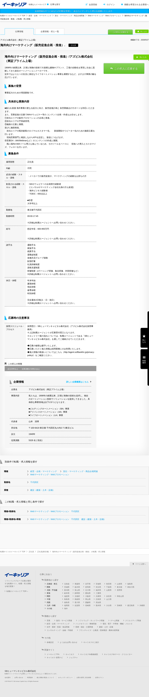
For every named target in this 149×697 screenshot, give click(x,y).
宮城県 (98, 584)
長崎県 (88, 605)
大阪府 (88, 596)
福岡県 (66, 605)
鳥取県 (66, 599)
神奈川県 (130, 587)
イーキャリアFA (53, 654)
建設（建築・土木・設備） (42, 490)
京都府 (77, 596)
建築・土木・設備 (106, 627)
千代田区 (34, 482)
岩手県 (88, 584)
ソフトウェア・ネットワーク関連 (91, 621)
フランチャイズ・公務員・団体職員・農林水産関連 (99, 630)
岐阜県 (66, 593)
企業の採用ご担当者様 (84, 677)
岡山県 (88, 599)
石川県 (88, 590)
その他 (49, 609)
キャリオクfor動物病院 (89, 654)
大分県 (108, 605)
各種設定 (50, 642)
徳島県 (66, 602)
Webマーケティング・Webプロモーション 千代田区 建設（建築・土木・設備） (68, 519)
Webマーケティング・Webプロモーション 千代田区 (54, 511)
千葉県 (108, 587)
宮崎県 (119, 605)
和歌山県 (120, 596)
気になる (143, 31)
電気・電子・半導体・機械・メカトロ (117, 624)
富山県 (77, 590)
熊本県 (98, 605)
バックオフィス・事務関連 (86, 624)
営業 (48, 621)
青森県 (77, 584)
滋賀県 (66, 596)
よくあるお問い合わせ (68, 642)
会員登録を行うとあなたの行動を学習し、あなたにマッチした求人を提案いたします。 (74, 11)
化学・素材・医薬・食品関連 (58, 627)
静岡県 (77, 593)
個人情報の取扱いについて (45, 677)
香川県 (77, 602)
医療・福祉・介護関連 (84, 627)
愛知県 (88, 593)
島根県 (77, 599)
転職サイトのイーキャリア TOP (12, 16)
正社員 (31, 552)
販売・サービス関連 (64, 621)
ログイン (111, 4)
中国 (48, 599)
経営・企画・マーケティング (40, 16)
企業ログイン (99, 677)
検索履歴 (144, 362)
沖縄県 (142, 605)
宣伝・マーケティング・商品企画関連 (69, 16)
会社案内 (7, 677)
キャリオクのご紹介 (91, 642)
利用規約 (30, 677)
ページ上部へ (140, 564)
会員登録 (93, 4)
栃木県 (77, 587)
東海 (48, 593)
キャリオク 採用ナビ (55, 658)
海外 (66, 609)
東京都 (119, 587)
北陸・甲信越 (52, 590)
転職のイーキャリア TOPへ (17, 591)
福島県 (130, 584)
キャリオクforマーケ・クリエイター (118, 654)
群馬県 (88, 587)
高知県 (98, 602)
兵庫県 (98, 596)
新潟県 (66, 590)
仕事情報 (19, 31)
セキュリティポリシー (65, 677)
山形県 (119, 584)
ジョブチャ (73, 658)
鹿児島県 (130, 605)
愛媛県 (88, 602)
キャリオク (69, 654)
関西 (48, 596)
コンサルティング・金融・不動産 (60, 630)
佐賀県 (77, 605)
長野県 (119, 590)
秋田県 (108, 584)
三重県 (98, 593)
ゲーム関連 (114, 621)
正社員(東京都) (43, 552)
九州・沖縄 (51, 605)
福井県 (98, 590)
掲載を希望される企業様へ (136, 4)
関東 (48, 587)
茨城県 (66, 587)
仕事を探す (55, 4)
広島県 (98, 599)
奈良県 (108, 596)
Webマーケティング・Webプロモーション (104, 16)
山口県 (108, 599)
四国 (48, 602)
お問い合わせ (18, 677)
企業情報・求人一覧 (50, 31)
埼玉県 (98, 587)
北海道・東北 (52, 584)
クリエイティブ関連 (133, 621)
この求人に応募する (120, 32)
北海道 (66, 584)
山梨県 (108, 590)
